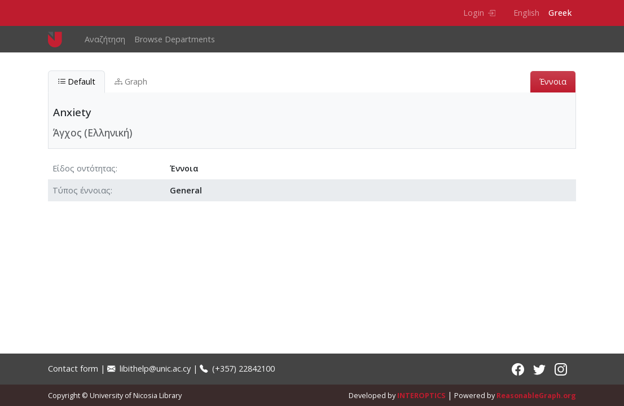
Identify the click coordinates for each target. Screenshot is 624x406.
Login (479, 12)
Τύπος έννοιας (81, 190)
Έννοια (552, 81)
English (526, 12)
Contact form (73, 368)
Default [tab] (76, 81)
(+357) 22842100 (237, 368)
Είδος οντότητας (84, 168)
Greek (560, 12)
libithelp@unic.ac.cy (149, 368)
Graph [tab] (131, 81)
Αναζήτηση (105, 39)
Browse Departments (174, 39)
